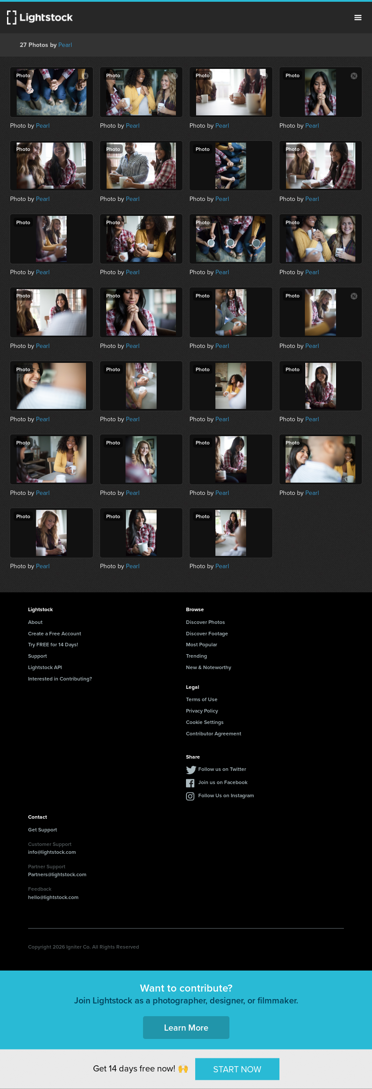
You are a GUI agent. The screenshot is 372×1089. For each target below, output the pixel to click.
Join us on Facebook (222, 782)
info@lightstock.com (52, 852)
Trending (196, 655)
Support (37, 655)
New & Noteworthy (208, 667)
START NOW (237, 1068)
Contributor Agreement (213, 733)
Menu (358, 18)
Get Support (42, 829)
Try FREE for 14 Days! (53, 644)
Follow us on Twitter (222, 769)
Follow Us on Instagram (226, 795)
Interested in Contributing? (60, 678)
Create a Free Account (54, 633)
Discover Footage (207, 633)
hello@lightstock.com (53, 897)
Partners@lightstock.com (57, 874)
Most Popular (201, 644)
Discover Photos (205, 622)
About (35, 622)
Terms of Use (202, 699)
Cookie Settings (205, 722)
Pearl (65, 45)
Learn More (186, 1027)
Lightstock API (45, 667)
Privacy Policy (202, 710)
